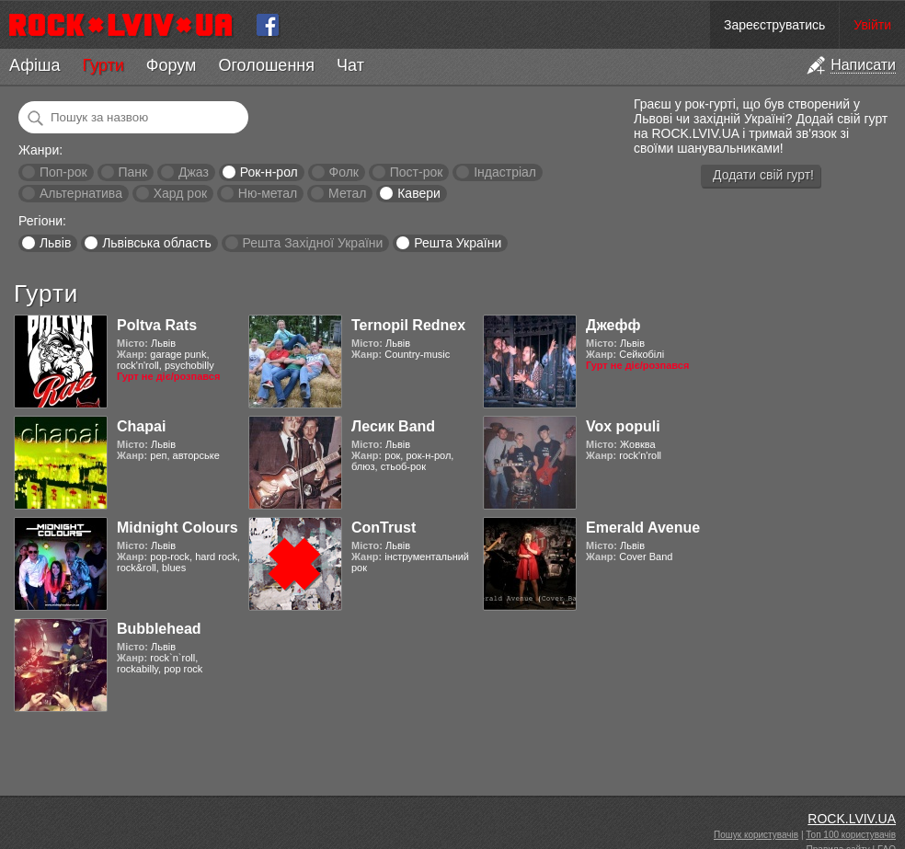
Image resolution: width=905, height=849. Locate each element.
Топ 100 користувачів (851, 835)
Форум (171, 65)
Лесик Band (393, 426)
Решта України (457, 242)
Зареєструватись (774, 24)
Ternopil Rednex (408, 325)
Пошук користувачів (756, 835)
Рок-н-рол (269, 172)
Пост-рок (416, 172)
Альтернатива (81, 193)
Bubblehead (159, 629)
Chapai (141, 426)
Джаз (193, 172)
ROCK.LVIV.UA (852, 818)
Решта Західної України (312, 242)
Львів (55, 242)
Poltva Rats (157, 325)
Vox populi (623, 426)
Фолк (344, 172)
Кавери (419, 193)
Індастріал (505, 172)
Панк (132, 172)
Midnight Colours (177, 527)
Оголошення (266, 65)
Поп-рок (63, 172)
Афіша (34, 65)
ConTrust (383, 527)
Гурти (102, 65)
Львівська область (157, 242)
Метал (347, 193)
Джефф (613, 325)
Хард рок (180, 193)
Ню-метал (267, 193)
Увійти (872, 24)
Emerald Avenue (643, 527)
